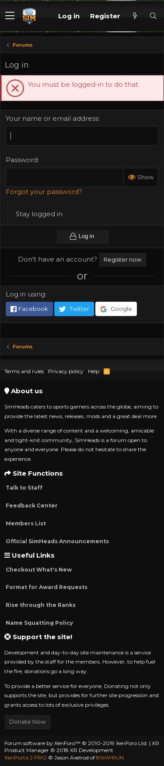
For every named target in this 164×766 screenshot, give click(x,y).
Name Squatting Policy (38, 623)
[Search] (153, 16)
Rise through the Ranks (40, 605)
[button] (10, 16)
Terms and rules (24, 371)
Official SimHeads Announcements (56, 541)
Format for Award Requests (45, 587)
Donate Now (27, 721)
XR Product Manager (81, 747)
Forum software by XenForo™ (76, 743)
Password (22, 160)
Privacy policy (66, 371)
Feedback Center (31, 505)
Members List (25, 523)
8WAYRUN (110, 757)
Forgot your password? (44, 191)
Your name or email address (52, 118)
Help (93, 371)
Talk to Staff (23, 487)
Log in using (25, 294)
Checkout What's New (38, 569)
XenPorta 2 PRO (25, 757)
